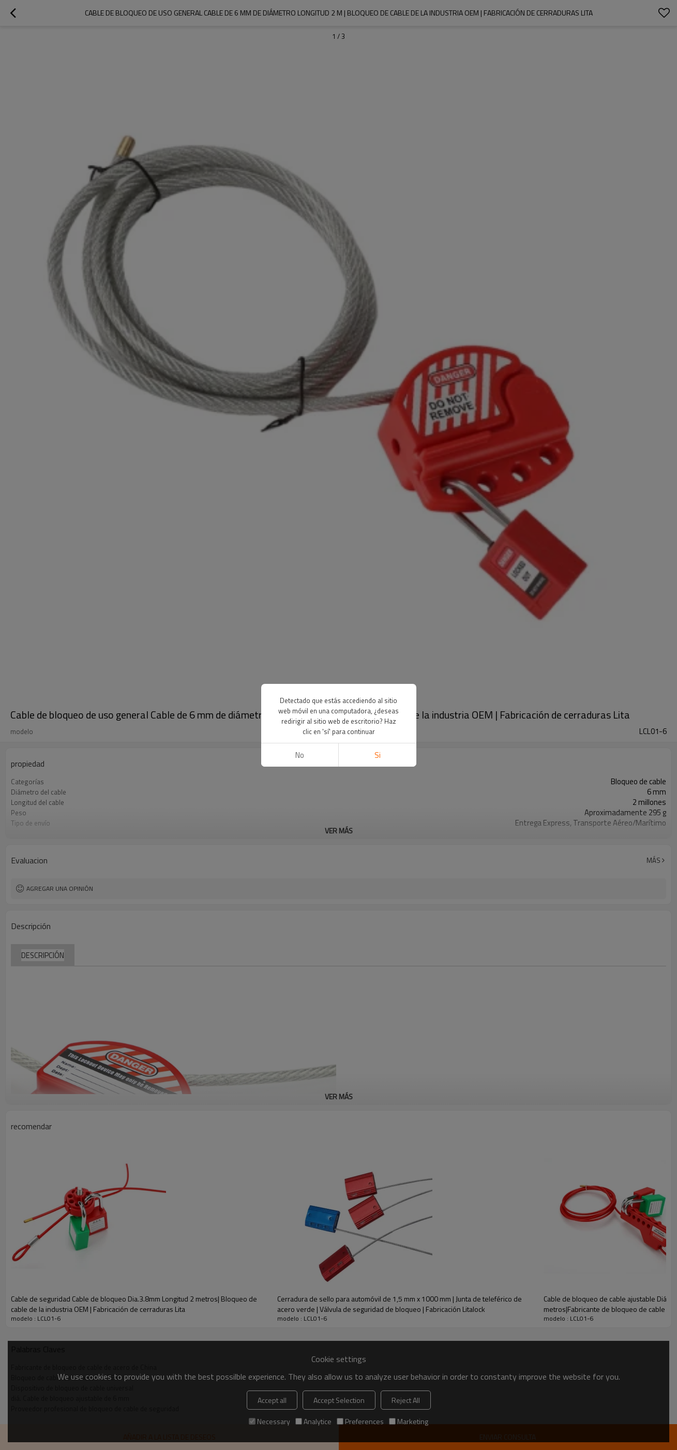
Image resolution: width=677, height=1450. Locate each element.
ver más (339, 830)
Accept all (272, 1400)
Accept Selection (339, 1400)
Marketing (408, 1421)
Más (653, 860)
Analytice (313, 1421)
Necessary (269, 1421)
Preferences (360, 1421)
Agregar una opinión (59, 888)
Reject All (406, 1400)
